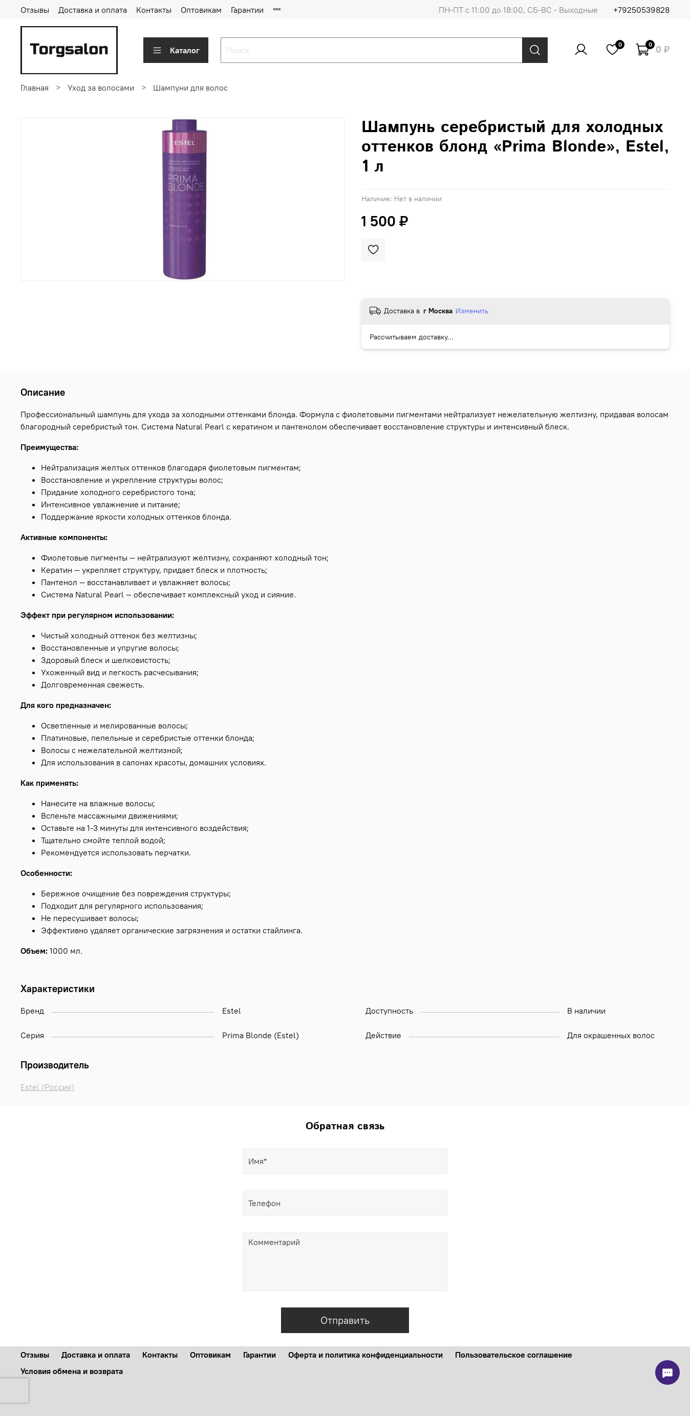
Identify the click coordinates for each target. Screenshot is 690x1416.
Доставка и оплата (92, 10)
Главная (34, 87)
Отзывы (34, 10)
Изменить (472, 310)
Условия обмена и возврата (71, 1371)
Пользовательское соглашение (513, 1354)
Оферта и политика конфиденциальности (365, 1354)
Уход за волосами (101, 87)
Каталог (176, 50)
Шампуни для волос (190, 87)
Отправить (345, 1320)
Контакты (153, 10)
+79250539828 (641, 10)
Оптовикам (201, 10)
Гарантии (247, 10)
